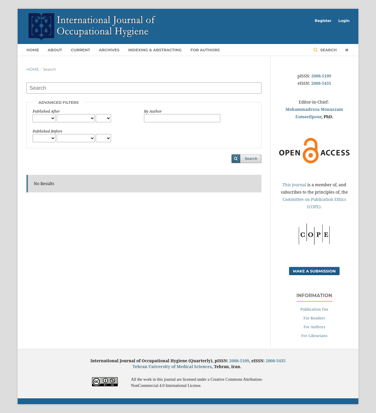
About (55, 50)
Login (344, 20)
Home (32, 50)
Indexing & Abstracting (155, 50)
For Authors (205, 50)
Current (80, 50)
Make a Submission (314, 271)
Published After (46, 111)
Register (323, 20)
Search (328, 50)
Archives (109, 50)
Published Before (47, 131)
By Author (153, 111)
